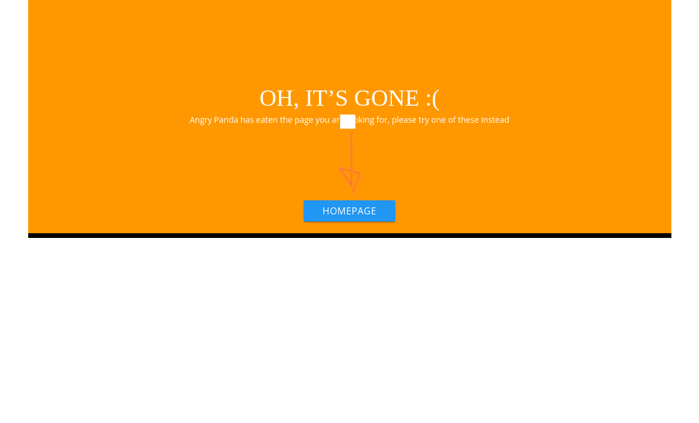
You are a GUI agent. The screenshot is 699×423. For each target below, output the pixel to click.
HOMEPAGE (349, 210)
